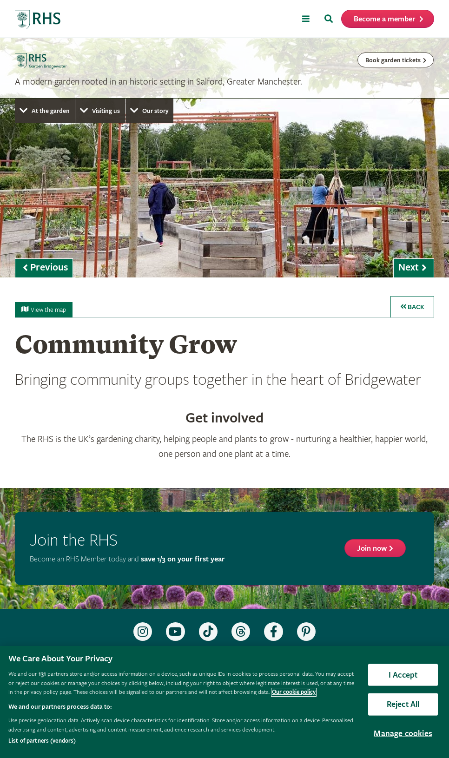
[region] (224, 702)
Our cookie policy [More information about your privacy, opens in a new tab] (294, 692)
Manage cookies (403, 733)
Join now (372, 548)
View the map (43, 310)
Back (412, 307)
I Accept (403, 674)
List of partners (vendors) (42, 741)
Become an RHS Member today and (127, 559)
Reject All (403, 704)
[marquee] (224, 157)
